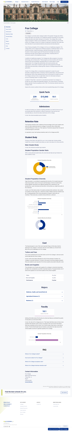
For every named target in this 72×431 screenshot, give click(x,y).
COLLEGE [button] (28, 32)
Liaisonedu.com (56, 403)
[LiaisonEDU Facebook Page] (7, 425)
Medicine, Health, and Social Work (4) (36, 291)
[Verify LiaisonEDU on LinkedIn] (9, 425)
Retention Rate (9, 33)
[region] (36, 199)
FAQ (7, 45)
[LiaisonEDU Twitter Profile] (4, 425)
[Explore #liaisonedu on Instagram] (6, 425)
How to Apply (22, 411)
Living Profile (55, 405)
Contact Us (39, 403)
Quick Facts (8, 28)
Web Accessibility (8, 403)
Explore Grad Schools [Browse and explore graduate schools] (53, 429)
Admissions (8, 30)
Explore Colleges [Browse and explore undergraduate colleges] (64, 429)
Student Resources (23, 407)
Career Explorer (23, 409)
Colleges (21, 403)
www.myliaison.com (6, 422)
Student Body (9, 35)
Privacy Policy (7, 401)
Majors (7, 40)
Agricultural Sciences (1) (33, 295)
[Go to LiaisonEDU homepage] (8, 1)
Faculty (7, 42)
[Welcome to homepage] (9, 420)
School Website (28, 381)
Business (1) (29, 299)
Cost (7, 37)
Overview (8, 25)
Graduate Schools (23, 405)
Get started (64, 391)
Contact (7, 47)
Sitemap (21, 413)
